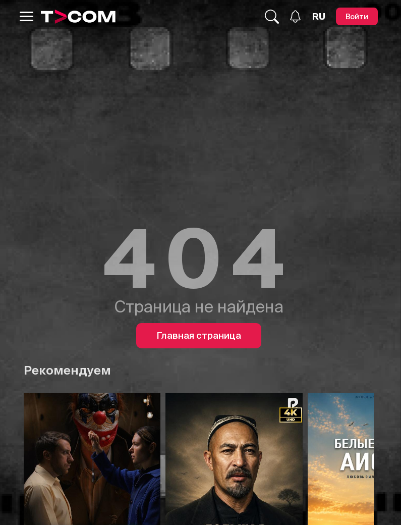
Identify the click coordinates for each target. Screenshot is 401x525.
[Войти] (357, 16)
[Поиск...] (272, 17)
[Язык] (319, 17)
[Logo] (78, 17)
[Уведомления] (295, 16)
